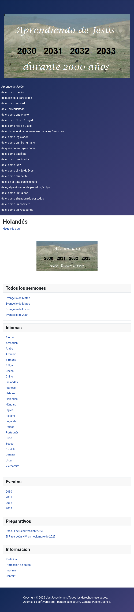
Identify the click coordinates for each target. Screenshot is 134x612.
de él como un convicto (15, 204)
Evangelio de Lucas (17, 309)
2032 (9, 502)
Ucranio (10, 455)
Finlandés (12, 382)
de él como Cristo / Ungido (17, 120)
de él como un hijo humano (18, 142)
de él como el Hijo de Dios (17, 170)
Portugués (12, 432)
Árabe (9, 348)
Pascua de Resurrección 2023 (24, 531)
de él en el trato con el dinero (19, 181)
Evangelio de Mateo (18, 298)
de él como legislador (14, 137)
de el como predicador (15, 159)
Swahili (10, 449)
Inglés (9, 410)
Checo (10, 371)
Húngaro (11, 404)
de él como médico (13, 92)
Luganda (11, 421)
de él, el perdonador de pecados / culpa (25, 187)
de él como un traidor (14, 193)
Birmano (11, 359)
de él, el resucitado (13, 109)
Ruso (9, 438)
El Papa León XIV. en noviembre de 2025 (30, 536)
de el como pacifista (13, 153)
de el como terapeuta (14, 176)
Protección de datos (18, 565)
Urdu (9, 460)
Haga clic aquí (11, 228)
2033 (9, 508)
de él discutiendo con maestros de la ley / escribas (32, 131)
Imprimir (11, 570)
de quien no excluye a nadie (18, 148)
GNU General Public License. (93, 601)
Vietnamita (12, 466)
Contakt (11, 576)
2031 (9, 497)
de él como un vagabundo (17, 209)
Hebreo (10, 393)
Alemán (10, 337)
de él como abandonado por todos (22, 198)
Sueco (9, 443)
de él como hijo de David (16, 125)
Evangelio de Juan (17, 314)
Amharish (12, 343)
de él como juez (11, 165)
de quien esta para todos (16, 97)
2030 (9, 491)
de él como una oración (15, 114)
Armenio (11, 354)
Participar (12, 559)
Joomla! (28, 601)
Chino (9, 376)
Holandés (12, 399)
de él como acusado (13, 103)
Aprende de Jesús (12, 86)
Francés (11, 387)
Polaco (10, 427)
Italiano (10, 415)
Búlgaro (10, 365)
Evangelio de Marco (18, 303)
